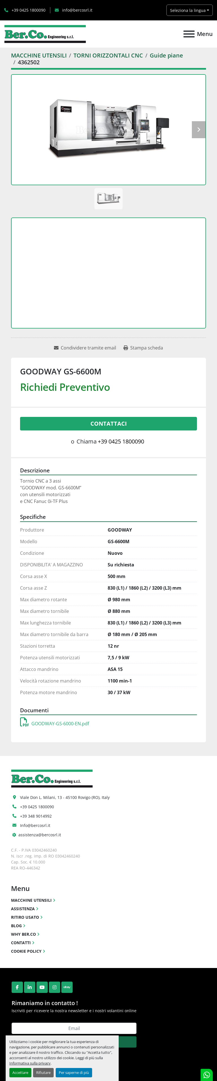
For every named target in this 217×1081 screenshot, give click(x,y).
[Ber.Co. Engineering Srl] (52, 778)
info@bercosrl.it (76, 10)
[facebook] (17, 987)
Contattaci (108, 423)
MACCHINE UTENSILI (31, 900)
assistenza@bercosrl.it (39, 834)
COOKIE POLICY (26, 951)
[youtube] (42, 987)
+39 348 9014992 (36, 816)
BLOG (16, 925)
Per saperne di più (74, 1072)
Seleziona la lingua (188, 10)
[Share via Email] (85, 347)
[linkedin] (29, 987)
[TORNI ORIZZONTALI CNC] (108, 55)
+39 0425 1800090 (27, 10)
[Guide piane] (166, 55)
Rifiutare (43, 1072)
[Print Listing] (143, 347)
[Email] (74, 1028)
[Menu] (189, 34)
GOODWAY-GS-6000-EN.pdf (54, 723)
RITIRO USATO (25, 917)
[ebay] (67, 987)
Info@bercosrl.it (35, 825)
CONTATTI (21, 942)
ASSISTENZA (23, 908)
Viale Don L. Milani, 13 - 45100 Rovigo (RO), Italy (65, 797)
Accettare (20, 1072)
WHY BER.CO (23, 934)
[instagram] (54, 987)
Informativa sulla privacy (30, 1063)
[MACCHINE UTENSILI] (39, 55)
